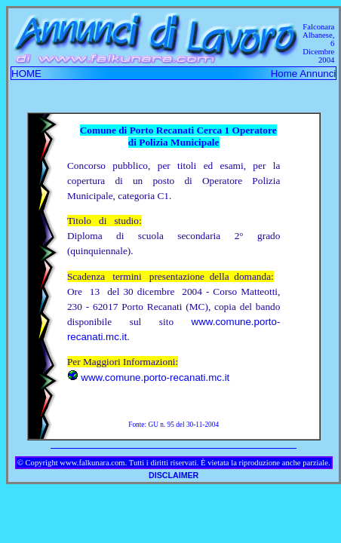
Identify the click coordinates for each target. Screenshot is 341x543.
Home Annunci (303, 73)
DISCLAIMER (173, 475)
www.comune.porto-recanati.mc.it (155, 377)
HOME (26, 73)
